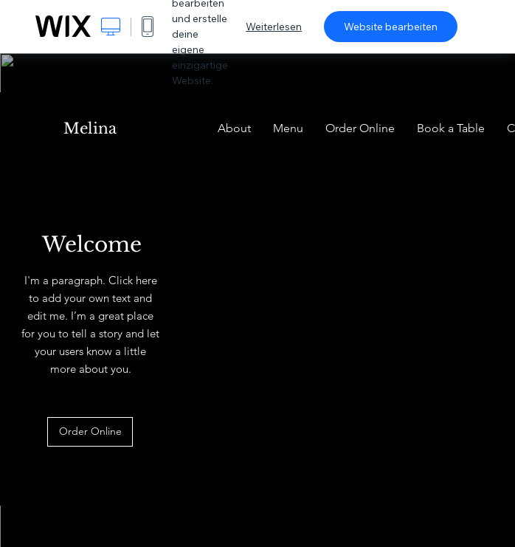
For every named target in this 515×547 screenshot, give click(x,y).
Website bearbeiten (391, 26)
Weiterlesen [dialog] (274, 26)
